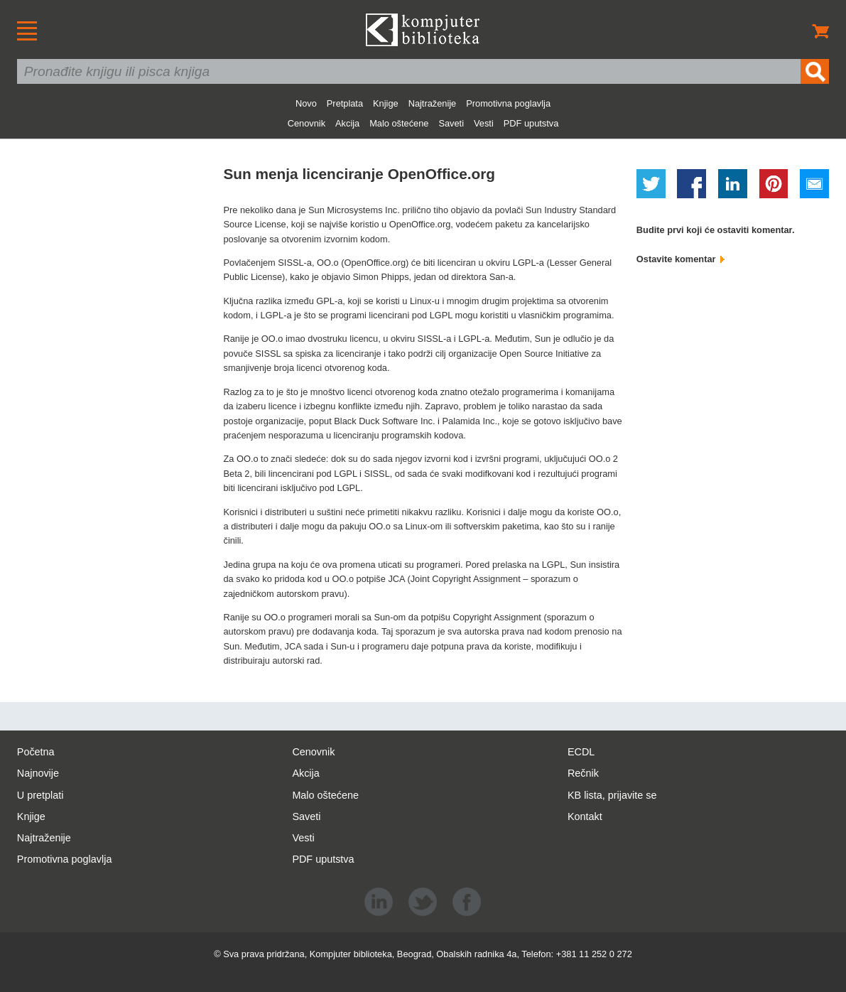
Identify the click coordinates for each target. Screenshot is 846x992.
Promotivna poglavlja (508, 103)
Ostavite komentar (680, 259)
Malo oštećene (398, 123)
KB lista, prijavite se (612, 795)
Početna (36, 752)
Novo (306, 103)
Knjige (385, 103)
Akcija (347, 123)
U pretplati (40, 795)
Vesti (484, 123)
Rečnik (583, 773)
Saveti (451, 123)
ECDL (581, 752)
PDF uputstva (531, 123)
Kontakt (585, 816)
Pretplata (345, 103)
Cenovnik (306, 123)
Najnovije (38, 773)
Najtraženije (432, 103)
